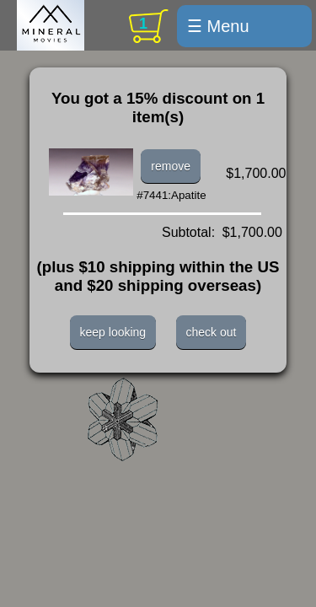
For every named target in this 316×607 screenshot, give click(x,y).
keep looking (113, 332)
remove (170, 166)
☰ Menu (218, 26)
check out (211, 332)
